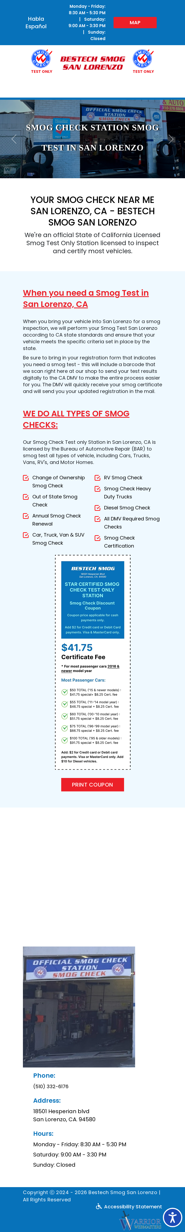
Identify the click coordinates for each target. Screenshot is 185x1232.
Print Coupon (92, 784)
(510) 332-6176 (50, 1087)
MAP (135, 22)
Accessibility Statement (129, 1206)
